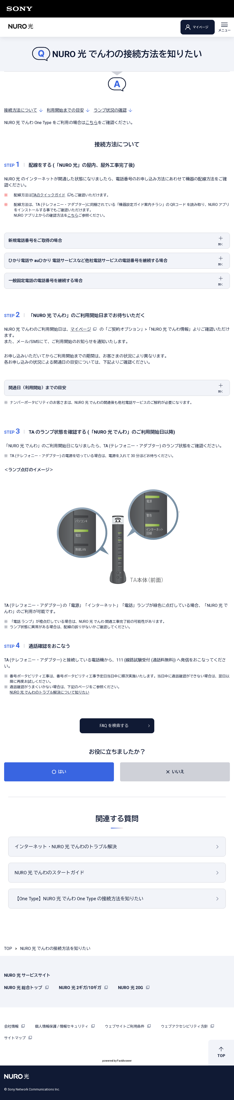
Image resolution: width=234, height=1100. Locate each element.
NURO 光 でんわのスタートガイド (49, 872)
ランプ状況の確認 (110, 110)
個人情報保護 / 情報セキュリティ (65, 1026)
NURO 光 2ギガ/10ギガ (83, 987)
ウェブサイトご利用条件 (128, 1026)
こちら (91, 122)
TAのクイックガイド (51, 195)
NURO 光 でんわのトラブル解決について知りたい (49, 692)
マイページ (200, 27)
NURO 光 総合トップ (26, 987)
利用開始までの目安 (65, 110)
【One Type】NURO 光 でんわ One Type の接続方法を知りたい (79, 898)
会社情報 (14, 1026)
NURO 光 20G (133, 987)
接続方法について (20, 110)
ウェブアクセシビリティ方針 (187, 1026)
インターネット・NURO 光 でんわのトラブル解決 (66, 846)
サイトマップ (18, 1038)
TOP (8, 948)
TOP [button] (221, 1055)
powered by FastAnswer (117, 1060)
